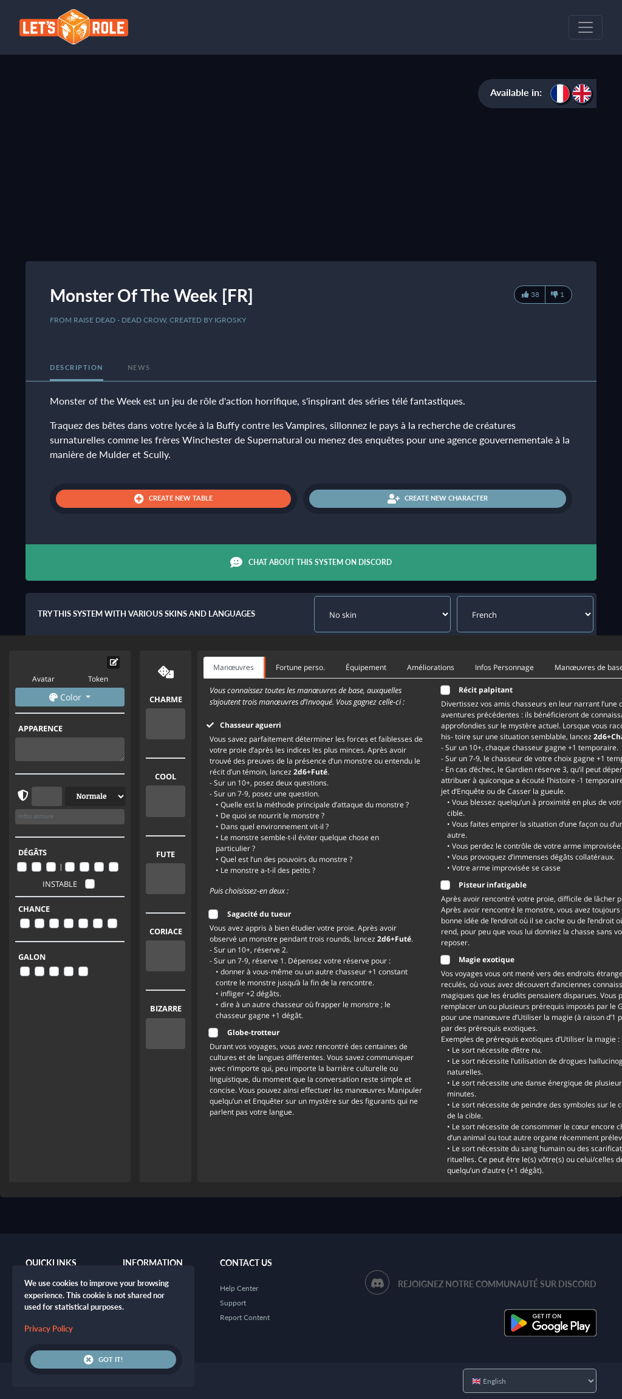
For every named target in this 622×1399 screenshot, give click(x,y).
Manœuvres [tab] (233, 667)
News (139, 367)
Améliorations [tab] (430, 667)
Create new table (173, 499)
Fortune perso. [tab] (300, 667)
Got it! (103, 1359)
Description (76, 367)
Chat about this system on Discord (311, 562)
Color (66, 697)
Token (98, 679)
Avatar (43, 679)
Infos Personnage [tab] (504, 667)
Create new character (438, 499)
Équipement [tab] (366, 667)
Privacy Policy (48, 1328)
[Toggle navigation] (586, 27)
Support (233, 1302)
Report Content (245, 1317)
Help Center (239, 1288)
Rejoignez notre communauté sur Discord (497, 1284)
